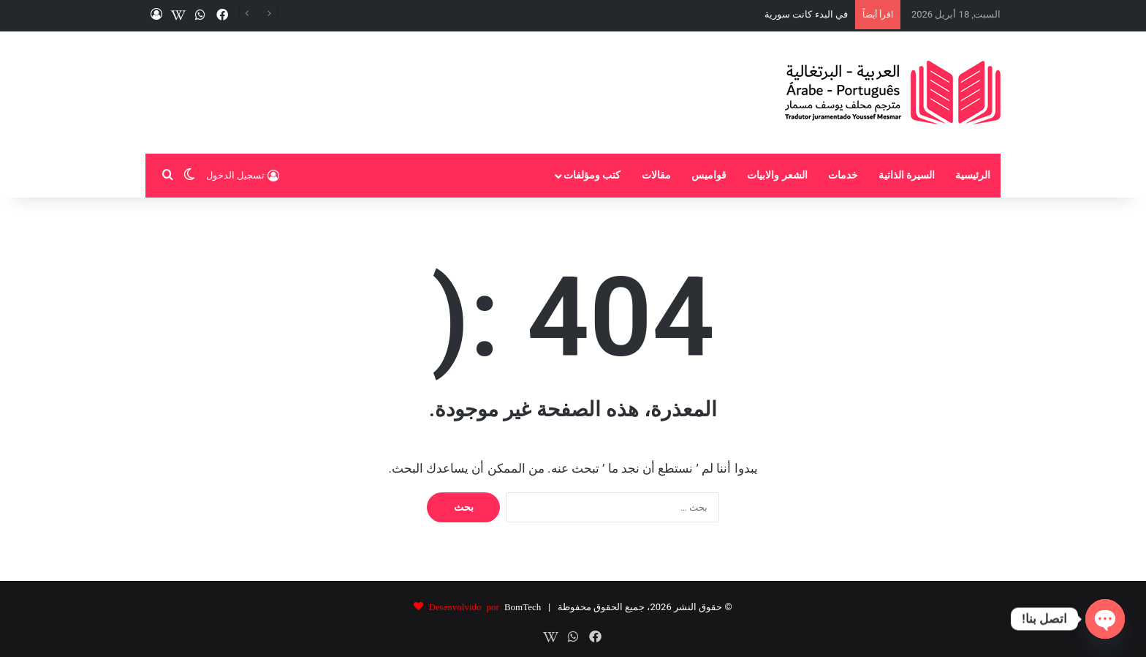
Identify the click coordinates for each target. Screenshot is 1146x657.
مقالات (656, 175)
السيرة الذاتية (907, 175)
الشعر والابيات (777, 175)
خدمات (843, 175)
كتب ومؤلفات (592, 175)
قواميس (708, 175)
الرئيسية (972, 175)
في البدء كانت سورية (806, 14)
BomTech (522, 606)
